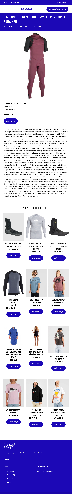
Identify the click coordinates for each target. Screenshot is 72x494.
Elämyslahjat (11, 475)
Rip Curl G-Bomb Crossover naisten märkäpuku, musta (36, 352)
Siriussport (11, 471)
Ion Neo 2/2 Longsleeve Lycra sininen (13, 302)
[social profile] (18, 2)
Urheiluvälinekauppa (57, 9)
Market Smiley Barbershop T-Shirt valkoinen (58, 412)
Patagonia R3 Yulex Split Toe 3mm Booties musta (58, 246)
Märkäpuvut (24, 103)
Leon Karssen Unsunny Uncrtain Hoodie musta (36, 412)
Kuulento (10, 479)
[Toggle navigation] (6, 9)
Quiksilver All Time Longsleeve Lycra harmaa (36, 246)
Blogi (9, 483)
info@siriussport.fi (62, 2)
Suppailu (16, 103)
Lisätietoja (10, 121)
